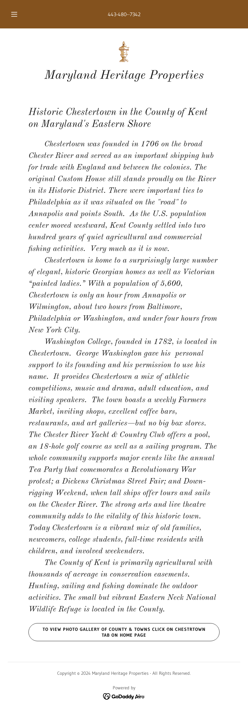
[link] (124, 52)
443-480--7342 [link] (124, 14)
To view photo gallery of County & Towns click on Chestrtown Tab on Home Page (117, 632)
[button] (18, 14)
